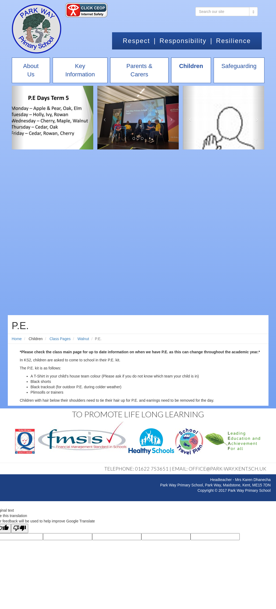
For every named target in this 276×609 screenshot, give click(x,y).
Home (17, 339)
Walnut (83, 339)
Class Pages (60, 339)
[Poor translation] (19, 528)
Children (35, 339)
